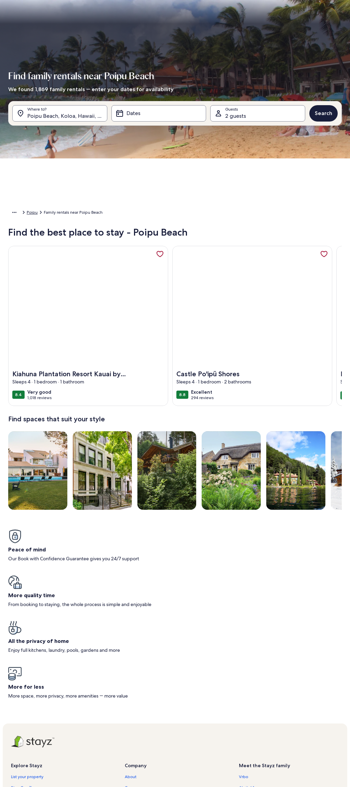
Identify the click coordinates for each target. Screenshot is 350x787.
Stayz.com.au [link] (251, 706)
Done (319, 305)
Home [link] (14, 213)
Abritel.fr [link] (247, 673)
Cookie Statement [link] (141, 728)
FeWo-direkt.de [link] (253, 684)
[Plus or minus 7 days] (233, 284)
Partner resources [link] (27, 695)
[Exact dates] (128, 284)
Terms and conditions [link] (144, 706)
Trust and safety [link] (25, 684)
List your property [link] (27, 662)
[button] (152, 191)
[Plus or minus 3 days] (207, 284)
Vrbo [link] (243, 662)
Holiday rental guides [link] (31, 706)
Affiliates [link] (133, 684)
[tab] (167, 136)
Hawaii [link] (84, 213)
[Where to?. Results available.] (59, 117)
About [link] (130, 662)
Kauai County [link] (109, 213)
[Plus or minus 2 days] (181, 284)
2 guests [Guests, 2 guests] (235, 119)
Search (323, 116)
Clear (293, 305)
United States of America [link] (49, 213)
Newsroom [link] (135, 695)
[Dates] (158, 117)
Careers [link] (132, 673)
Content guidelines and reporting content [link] (163, 739)
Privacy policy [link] (137, 717)
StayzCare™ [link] (21, 673)
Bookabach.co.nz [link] (254, 695)
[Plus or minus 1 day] (156, 284)
